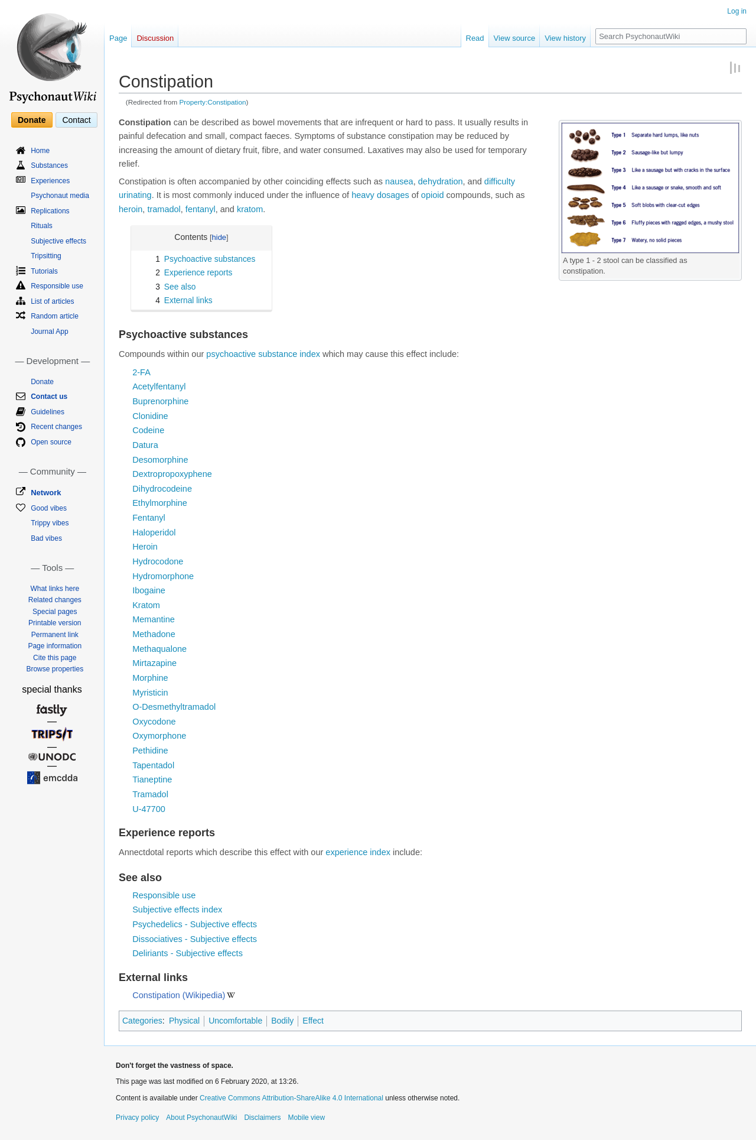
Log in (737, 11)
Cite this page (54, 658)
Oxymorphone (159, 735)
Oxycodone (153, 721)
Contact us (49, 396)
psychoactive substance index (263, 354)
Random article (55, 316)
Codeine (148, 430)
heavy (362, 195)
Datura (145, 445)
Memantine (153, 619)
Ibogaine (148, 590)
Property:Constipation (213, 102)
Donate (31, 120)
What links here (54, 588)
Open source (51, 442)
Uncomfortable (235, 1020)
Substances (49, 165)
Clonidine (150, 416)
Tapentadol (153, 765)
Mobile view (306, 1117)
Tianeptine (152, 779)
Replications (50, 211)
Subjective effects (58, 241)
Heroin (145, 546)
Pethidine (150, 750)
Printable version (54, 623)
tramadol (163, 209)
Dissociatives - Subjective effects (194, 939)
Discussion (155, 38)
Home (40, 151)
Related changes (55, 600)
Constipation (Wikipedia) (178, 995)
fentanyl (200, 209)
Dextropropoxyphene (172, 474)
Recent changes (56, 427)
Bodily (282, 1020)
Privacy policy (137, 1117)
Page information (55, 646)
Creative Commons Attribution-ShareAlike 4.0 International (291, 1098)
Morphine (150, 678)
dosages (393, 195)
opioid (432, 195)
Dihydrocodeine (162, 488)
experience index (357, 852)
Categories (142, 1020)
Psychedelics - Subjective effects (194, 924)
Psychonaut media (60, 195)
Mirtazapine (154, 663)
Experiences (50, 181)
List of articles (52, 301)
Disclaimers (262, 1117)
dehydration (440, 181)
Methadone (153, 634)
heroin (130, 209)
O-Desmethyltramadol (174, 707)
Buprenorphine (160, 401)
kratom (250, 209)
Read (475, 38)
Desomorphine (160, 460)
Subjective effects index (177, 909)
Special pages (54, 612)
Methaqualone (159, 649)
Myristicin (150, 692)
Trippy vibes (50, 523)
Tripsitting (46, 256)
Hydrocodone (157, 561)
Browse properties (54, 669)
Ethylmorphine (159, 503)
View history (565, 38)
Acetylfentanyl (158, 386)
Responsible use (163, 895)
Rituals (42, 226)
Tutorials (44, 271)
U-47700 (148, 809)
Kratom (146, 605)
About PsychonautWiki (201, 1117)
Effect (313, 1020)
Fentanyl (148, 517)
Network (46, 492)
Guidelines (47, 412)
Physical (184, 1020)
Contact (76, 120)
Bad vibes (46, 538)
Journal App (49, 331)
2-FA (141, 372)
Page (118, 38)
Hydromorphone (163, 576)
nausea (399, 181)
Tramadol (150, 794)
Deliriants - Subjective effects (187, 953)
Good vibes (49, 508)
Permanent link (55, 635)
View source (515, 38)
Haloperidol (153, 532)
